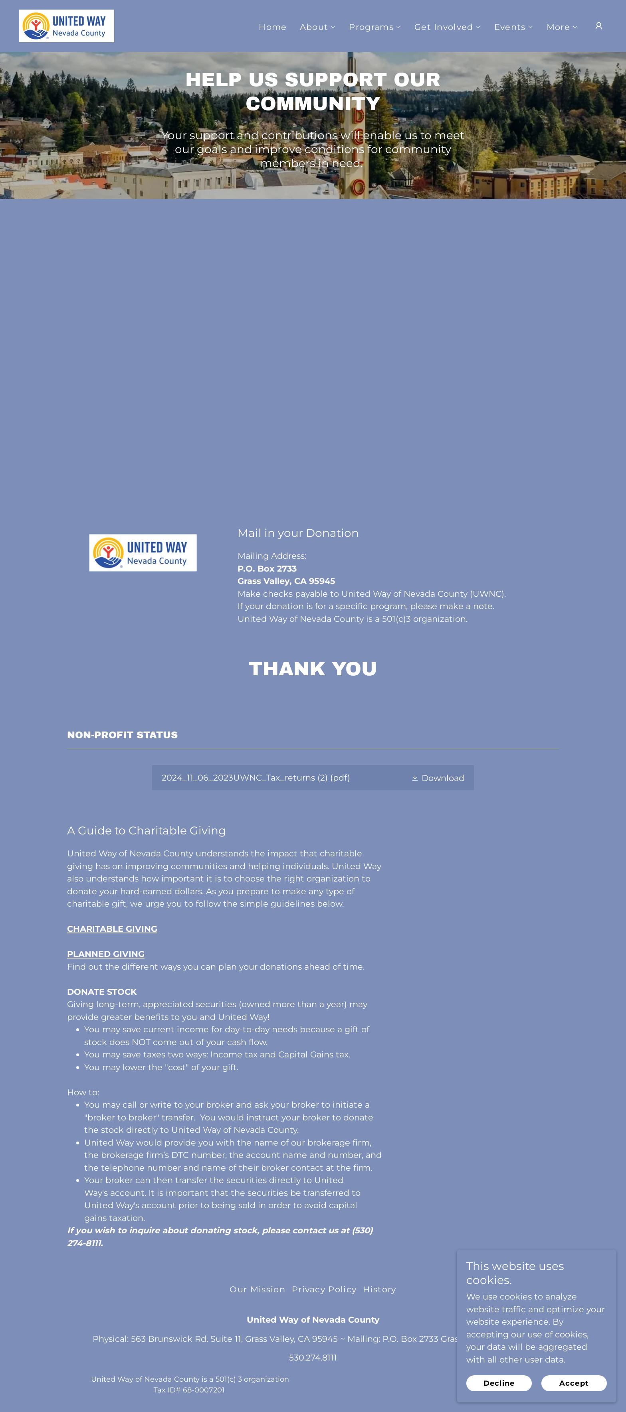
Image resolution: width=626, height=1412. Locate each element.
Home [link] (273, 27)
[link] (66, 25)
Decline (499, 1383)
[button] (318, 27)
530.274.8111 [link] (313, 1358)
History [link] (379, 1289)
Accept (574, 1383)
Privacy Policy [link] (324, 1289)
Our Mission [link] (257, 1289)
